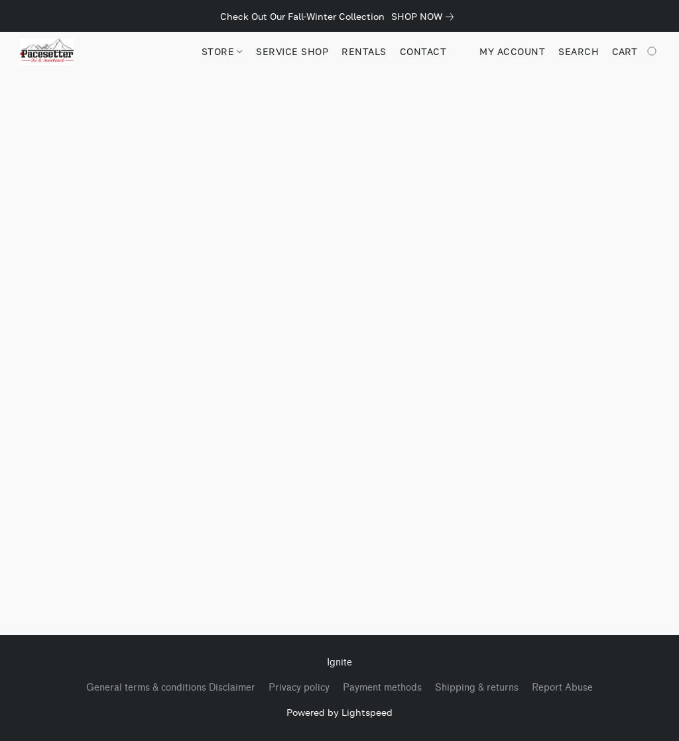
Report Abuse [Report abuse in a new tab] (562, 687)
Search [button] (578, 51)
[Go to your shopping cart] (635, 51)
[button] (47, 51)
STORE (222, 51)
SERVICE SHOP (292, 51)
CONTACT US (431, 51)
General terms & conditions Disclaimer (170, 687)
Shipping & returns (477, 687)
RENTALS (364, 51)
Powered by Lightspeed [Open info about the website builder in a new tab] (339, 712)
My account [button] (512, 51)
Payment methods (382, 687)
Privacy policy (299, 687)
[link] (425, 17)
